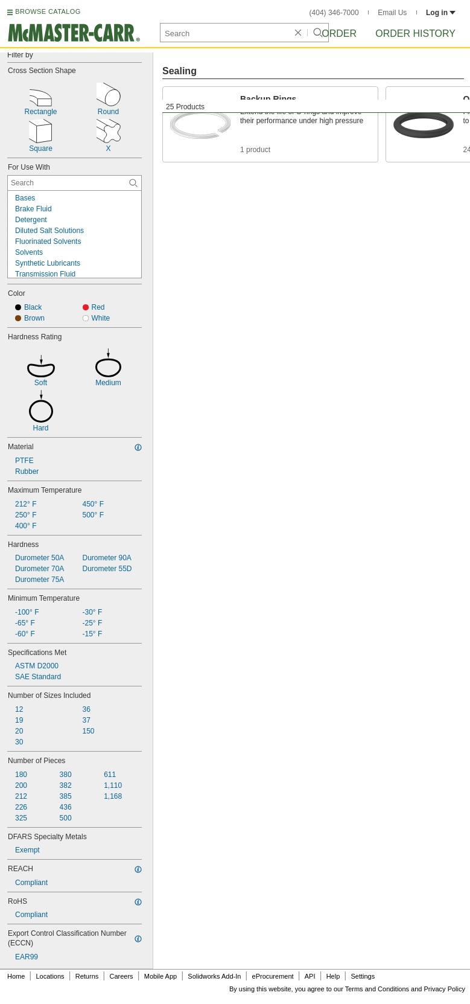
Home (16, 976)
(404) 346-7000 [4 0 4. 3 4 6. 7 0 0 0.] (334, 12)
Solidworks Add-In (214, 976)
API (310, 976)
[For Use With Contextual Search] (74, 183)
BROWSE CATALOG (47, 11)
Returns (87, 976)
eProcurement (273, 976)
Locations (50, 976)
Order (339, 33)
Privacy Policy (444, 989)
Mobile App (160, 976)
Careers (121, 976)
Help (333, 976)
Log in (441, 12)
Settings (363, 976)
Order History (415, 33)
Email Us (392, 12)
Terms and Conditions (377, 989)
